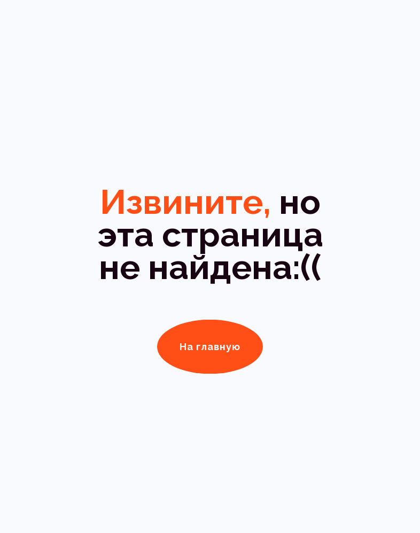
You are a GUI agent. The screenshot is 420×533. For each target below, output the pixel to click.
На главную (210, 346)
